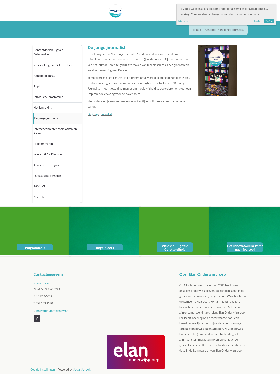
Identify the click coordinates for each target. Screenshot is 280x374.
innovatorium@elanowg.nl (52, 311)
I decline (257, 21)
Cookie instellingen (43, 369)
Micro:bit (40, 197)
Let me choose (184, 21)
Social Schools (82, 369)
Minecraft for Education (49, 154)
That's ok (269, 21)
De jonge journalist (46, 118)
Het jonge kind (43, 107)
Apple (37, 86)
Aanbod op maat (44, 76)
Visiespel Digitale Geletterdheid (53, 65)
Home (195, 30)
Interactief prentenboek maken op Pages (55, 131)
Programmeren (43, 144)
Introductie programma (48, 97)
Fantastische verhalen (47, 176)
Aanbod (210, 30)
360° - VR (40, 186)
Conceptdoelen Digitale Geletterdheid (48, 52)
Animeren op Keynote (47, 165)
